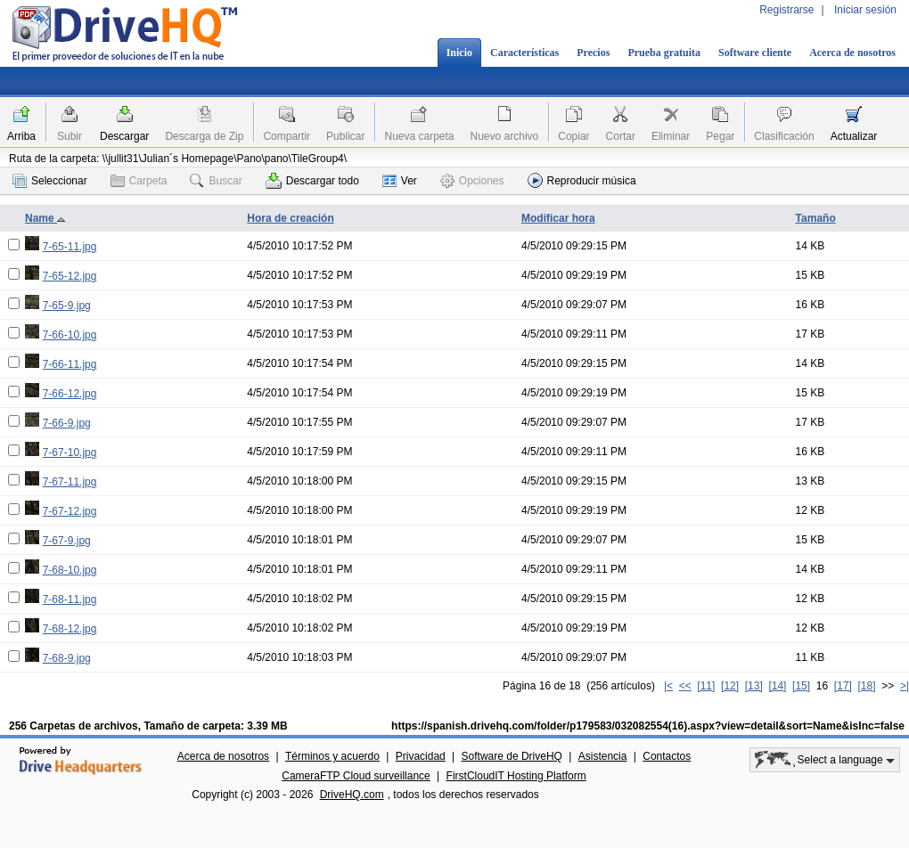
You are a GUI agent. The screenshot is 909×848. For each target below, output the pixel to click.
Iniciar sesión (865, 10)
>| (904, 686)
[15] (801, 686)
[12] (730, 686)
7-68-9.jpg (67, 658)
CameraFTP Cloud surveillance (356, 776)
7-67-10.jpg (70, 452)
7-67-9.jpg (67, 540)
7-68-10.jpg (70, 570)
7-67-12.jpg (70, 511)
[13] (754, 686)
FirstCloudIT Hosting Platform (516, 776)
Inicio (459, 52)
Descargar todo (312, 181)
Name (45, 218)
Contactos (667, 756)
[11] (706, 686)
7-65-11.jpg (70, 247)
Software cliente (754, 52)
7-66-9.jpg (67, 423)
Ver (399, 181)
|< (668, 686)
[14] (777, 686)
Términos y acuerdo (332, 756)
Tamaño (816, 218)
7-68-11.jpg (70, 599)
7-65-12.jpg (70, 276)
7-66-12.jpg (70, 393)
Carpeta (139, 181)
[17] (843, 686)
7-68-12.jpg (70, 629)
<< (685, 686)
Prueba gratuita (663, 52)
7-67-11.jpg (70, 482)
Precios (593, 52)
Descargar (124, 136)
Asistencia (602, 756)
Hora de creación (290, 218)
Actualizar (854, 136)
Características (524, 52)
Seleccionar (49, 181)
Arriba (21, 136)
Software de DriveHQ (512, 756)
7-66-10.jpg (70, 335)
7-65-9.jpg (67, 305)
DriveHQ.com (352, 794)
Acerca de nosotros (852, 52)
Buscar (216, 181)
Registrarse (786, 10)
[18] (867, 686)
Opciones (472, 181)
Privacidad (421, 756)
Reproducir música (582, 180)
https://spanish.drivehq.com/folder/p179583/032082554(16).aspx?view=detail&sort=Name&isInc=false (648, 726)
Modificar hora (558, 218)
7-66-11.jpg (70, 364)
